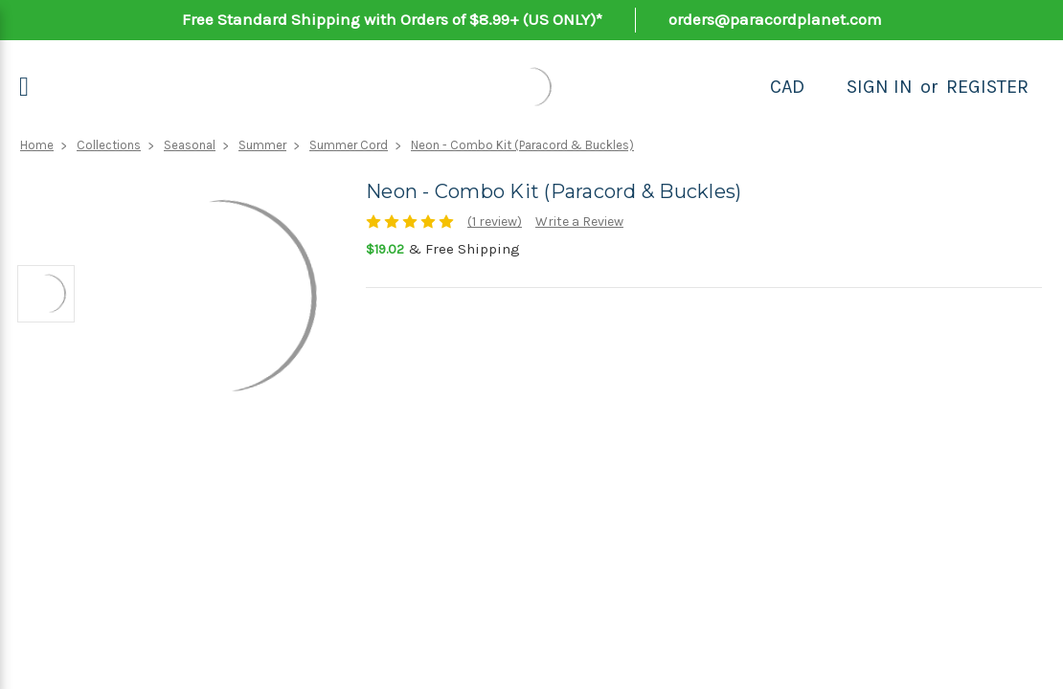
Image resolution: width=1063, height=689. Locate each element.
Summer (262, 145)
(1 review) (494, 221)
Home (37, 145)
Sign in (880, 87)
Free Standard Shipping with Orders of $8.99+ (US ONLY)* (392, 19)
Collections (109, 145)
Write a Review (579, 221)
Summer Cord (348, 145)
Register (987, 87)
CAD (787, 87)
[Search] (825, 87)
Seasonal (189, 145)
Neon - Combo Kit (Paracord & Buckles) (522, 145)
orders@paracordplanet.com (775, 19)
